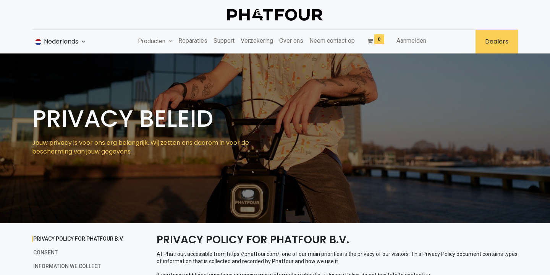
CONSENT (45, 252)
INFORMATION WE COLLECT (67, 266)
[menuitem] (192, 41)
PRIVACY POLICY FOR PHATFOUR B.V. (78, 239)
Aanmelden (411, 40)
